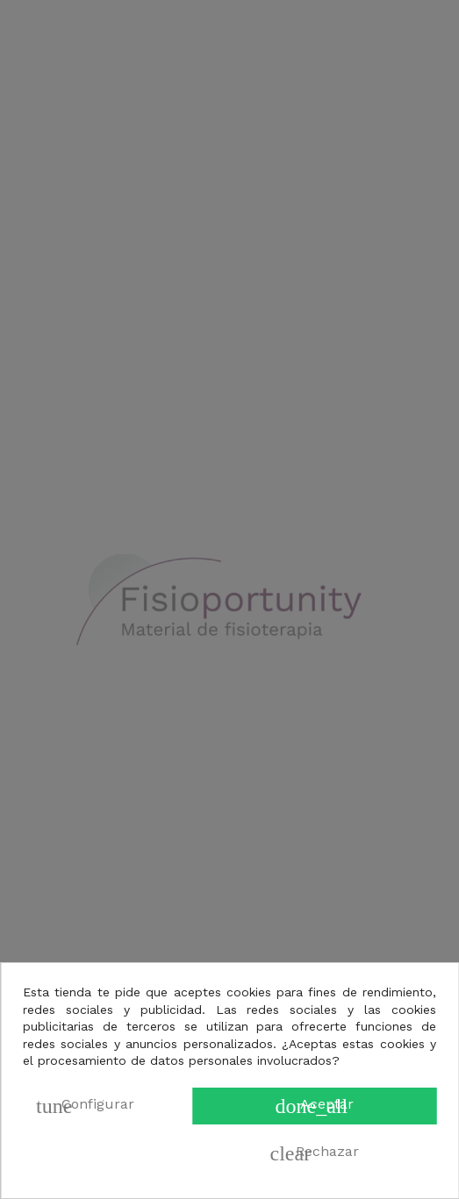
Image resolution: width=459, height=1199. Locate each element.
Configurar (85, 1106)
